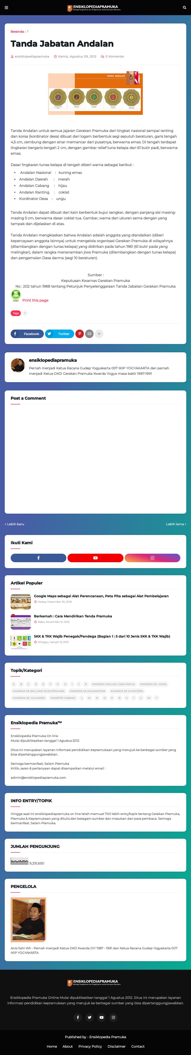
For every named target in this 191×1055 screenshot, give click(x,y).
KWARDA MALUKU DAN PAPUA (113, 684)
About (68, 1046)
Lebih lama (175, 524)
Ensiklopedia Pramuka (107, 1037)
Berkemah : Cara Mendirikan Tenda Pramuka (73, 616)
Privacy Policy (90, 1046)
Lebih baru (15, 524)
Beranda (17, 31)
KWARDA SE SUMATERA (127, 691)
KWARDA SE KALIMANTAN (87, 691)
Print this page (29, 300)
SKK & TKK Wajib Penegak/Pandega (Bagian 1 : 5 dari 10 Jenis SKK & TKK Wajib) (102, 636)
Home (52, 1046)
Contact (138, 1046)
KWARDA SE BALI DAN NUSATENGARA (38, 691)
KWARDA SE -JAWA (153, 684)
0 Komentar (114, 56)
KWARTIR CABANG (63, 698)
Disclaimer (117, 1046)
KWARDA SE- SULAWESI (29, 698)
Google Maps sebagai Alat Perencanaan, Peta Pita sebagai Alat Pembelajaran (101, 596)
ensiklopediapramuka (53, 360)
